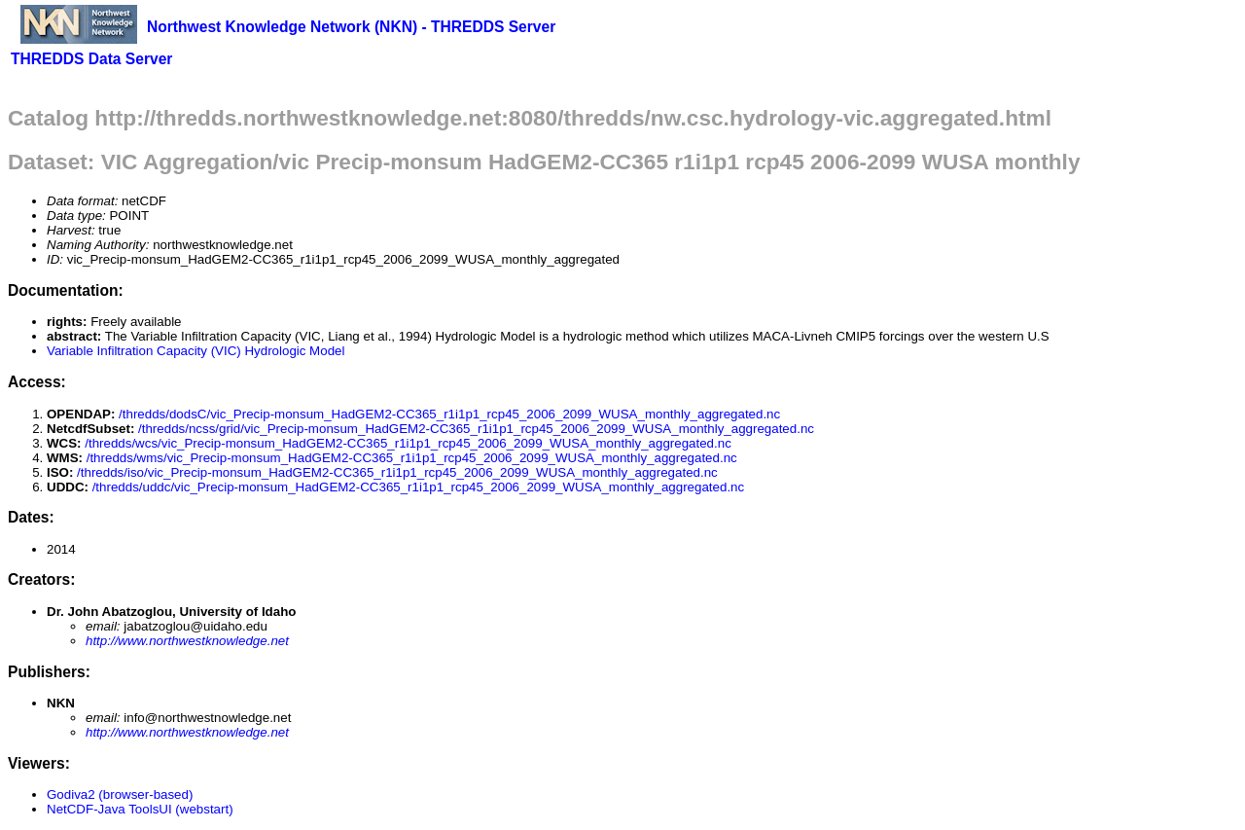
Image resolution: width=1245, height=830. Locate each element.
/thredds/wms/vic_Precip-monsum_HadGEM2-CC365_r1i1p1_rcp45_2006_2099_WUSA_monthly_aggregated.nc (412, 458)
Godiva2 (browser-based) (120, 794)
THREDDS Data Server (91, 59)
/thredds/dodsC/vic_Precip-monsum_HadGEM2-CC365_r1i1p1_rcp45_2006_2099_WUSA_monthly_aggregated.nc (449, 414)
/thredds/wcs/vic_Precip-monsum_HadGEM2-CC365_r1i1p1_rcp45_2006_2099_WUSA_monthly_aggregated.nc (408, 443)
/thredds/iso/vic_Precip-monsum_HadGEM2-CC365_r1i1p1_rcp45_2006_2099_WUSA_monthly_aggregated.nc (397, 472)
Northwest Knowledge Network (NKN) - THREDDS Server (351, 26)
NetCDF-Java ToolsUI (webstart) (140, 809)
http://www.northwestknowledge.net (187, 640)
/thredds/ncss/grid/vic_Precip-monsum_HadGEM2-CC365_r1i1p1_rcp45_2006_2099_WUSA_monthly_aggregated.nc (476, 428)
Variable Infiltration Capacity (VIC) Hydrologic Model (195, 350)
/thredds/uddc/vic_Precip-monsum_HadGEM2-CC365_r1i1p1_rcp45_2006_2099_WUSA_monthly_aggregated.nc (418, 487)
